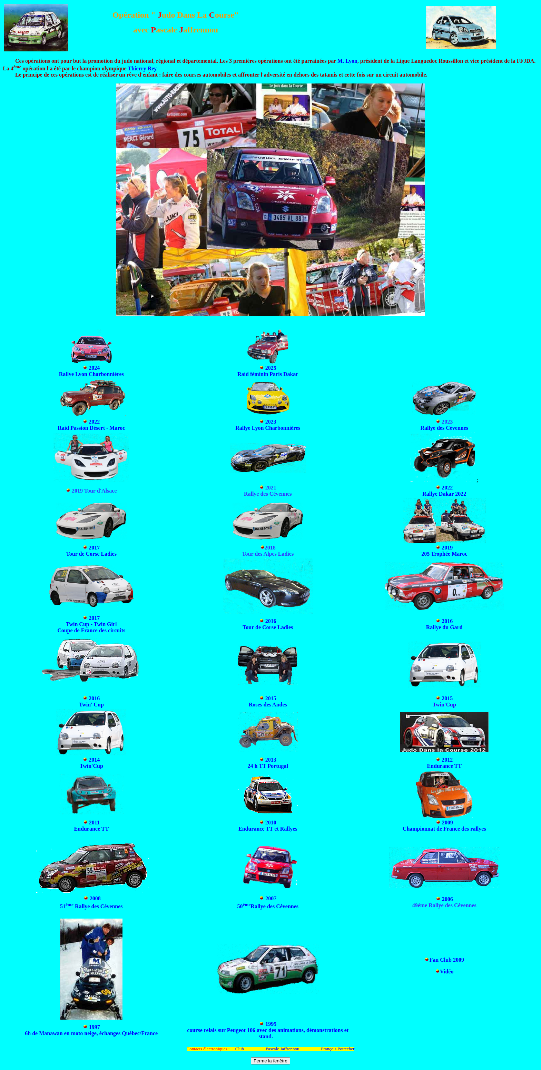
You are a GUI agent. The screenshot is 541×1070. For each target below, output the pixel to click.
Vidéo (446, 971)
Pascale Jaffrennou (282, 1048)
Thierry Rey (142, 68)
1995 (270, 1024)
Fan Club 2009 (446, 960)
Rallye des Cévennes (444, 428)
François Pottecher (337, 1048)
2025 (270, 368)
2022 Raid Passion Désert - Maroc (91, 425)
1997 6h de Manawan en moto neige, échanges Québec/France (91, 1030)
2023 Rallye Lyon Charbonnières (267, 425)
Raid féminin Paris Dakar (267, 374)
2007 (270, 898)
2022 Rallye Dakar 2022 (444, 491)
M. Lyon (347, 61)
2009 (447, 822)
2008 (95, 898)
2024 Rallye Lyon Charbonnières (91, 371)
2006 (447, 899)
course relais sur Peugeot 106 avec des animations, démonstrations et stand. (267, 1033)
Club (239, 1048)
